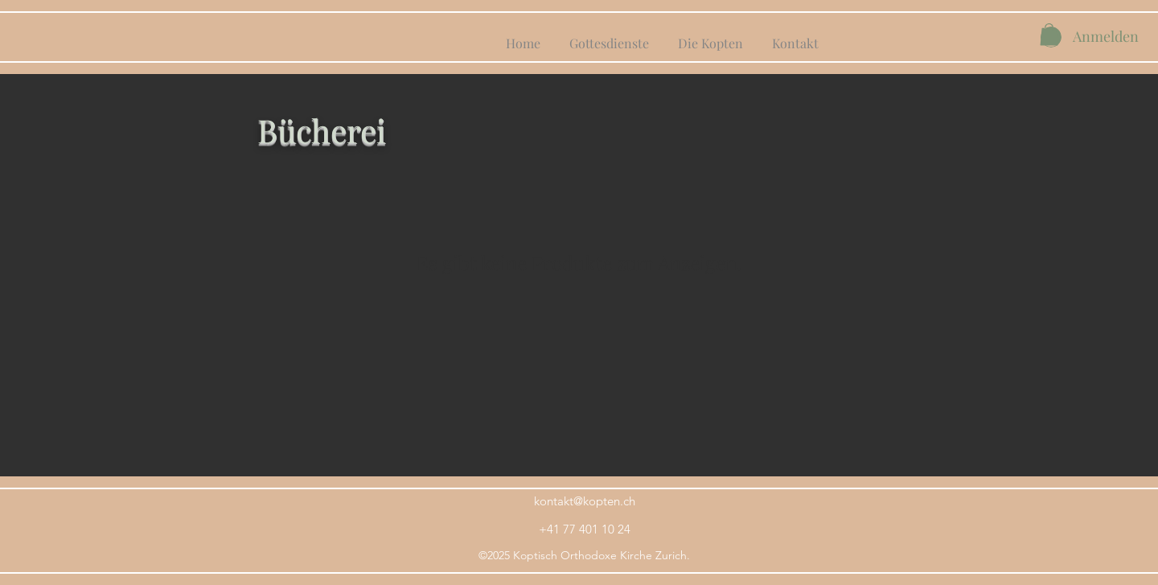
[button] (1049, 34)
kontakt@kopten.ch (584, 501)
